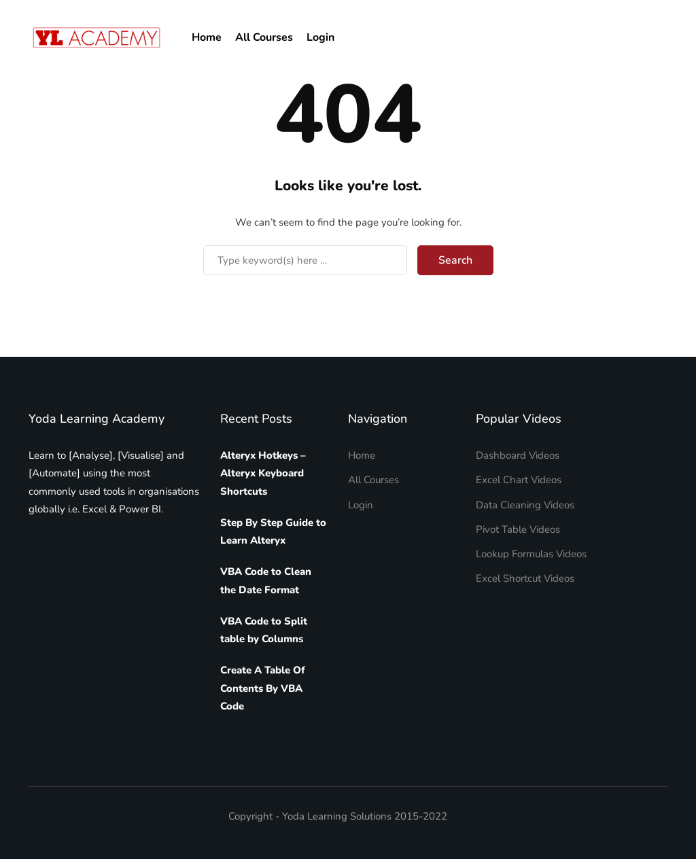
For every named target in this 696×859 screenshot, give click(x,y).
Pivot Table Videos (518, 529)
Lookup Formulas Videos (531, 554)
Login (320, 37)
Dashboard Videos (517, 455)
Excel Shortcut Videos (525, 578)
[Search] (305, 260)
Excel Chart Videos (518, 480)
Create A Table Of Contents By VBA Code (262, 688)
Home (207, 37)
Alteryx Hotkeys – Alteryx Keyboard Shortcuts (263, 473)
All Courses (264, 37)
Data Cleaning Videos (525, 505)
